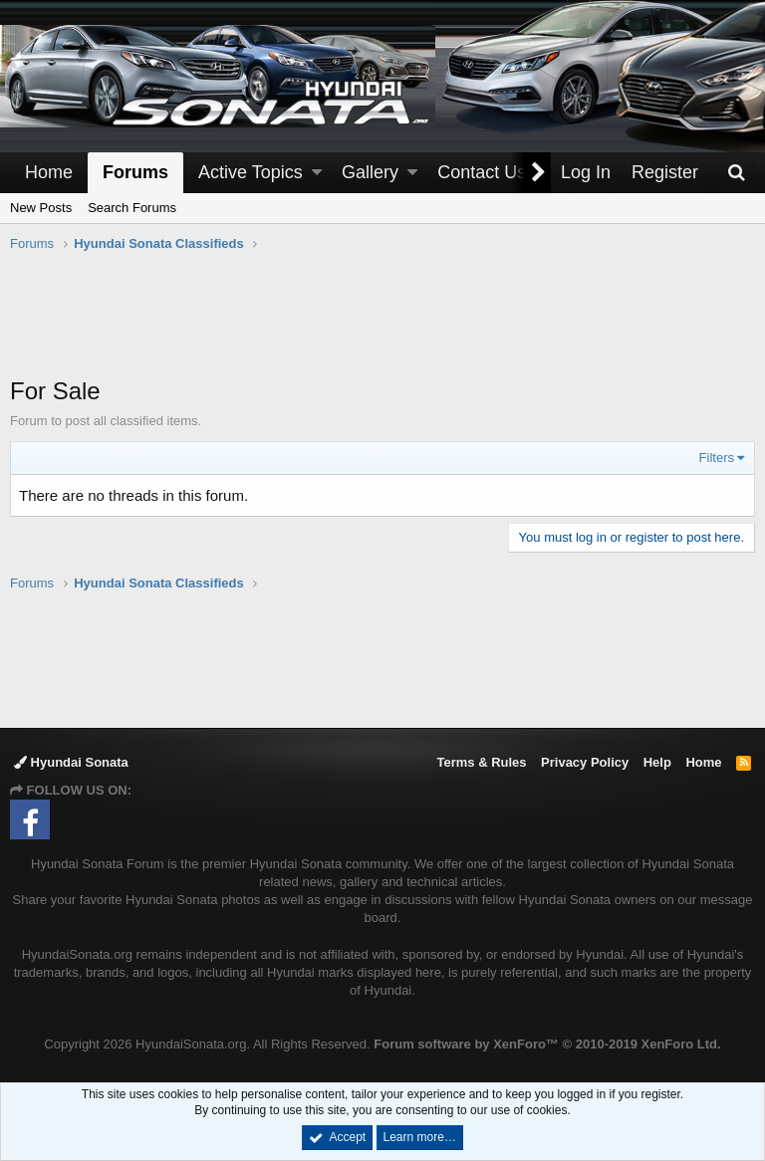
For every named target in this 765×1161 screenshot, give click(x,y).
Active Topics (250, 172)
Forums (135, 172)
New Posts (41, 207)
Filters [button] (716, 457)
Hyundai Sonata (71, 762)
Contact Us (481, 172)
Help (657, 762)
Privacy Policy (585, 762)
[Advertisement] (382, 324)
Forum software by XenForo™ (547, 1044)
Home (49, 172)
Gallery (370, 172)
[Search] (736, 172)
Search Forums (132, 207)
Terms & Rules (481, 762)
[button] (317, 172)
